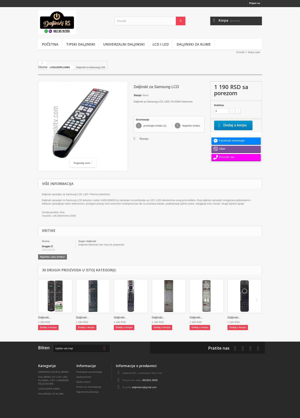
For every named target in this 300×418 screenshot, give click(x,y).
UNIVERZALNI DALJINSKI (124, 44)
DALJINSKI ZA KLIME (194, 44)
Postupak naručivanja (89, 372)
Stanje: (138, 95)
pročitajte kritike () (154, 125)
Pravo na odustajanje (88, 386)
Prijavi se (254, 3)
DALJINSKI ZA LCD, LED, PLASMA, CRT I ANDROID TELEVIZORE (53, 380)
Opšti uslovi (83, 381)
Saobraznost (83, 376)
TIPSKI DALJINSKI (80, 44)
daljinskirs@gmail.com (144, 387)
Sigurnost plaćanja (87, 391)
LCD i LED (160, 44)
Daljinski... (44, 317)
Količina (219, 105)
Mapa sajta (254, 52)
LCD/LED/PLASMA (49, 388)
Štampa (143, 138)
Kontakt (240, 52)
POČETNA (50, 44)
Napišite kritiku (191, 125)
